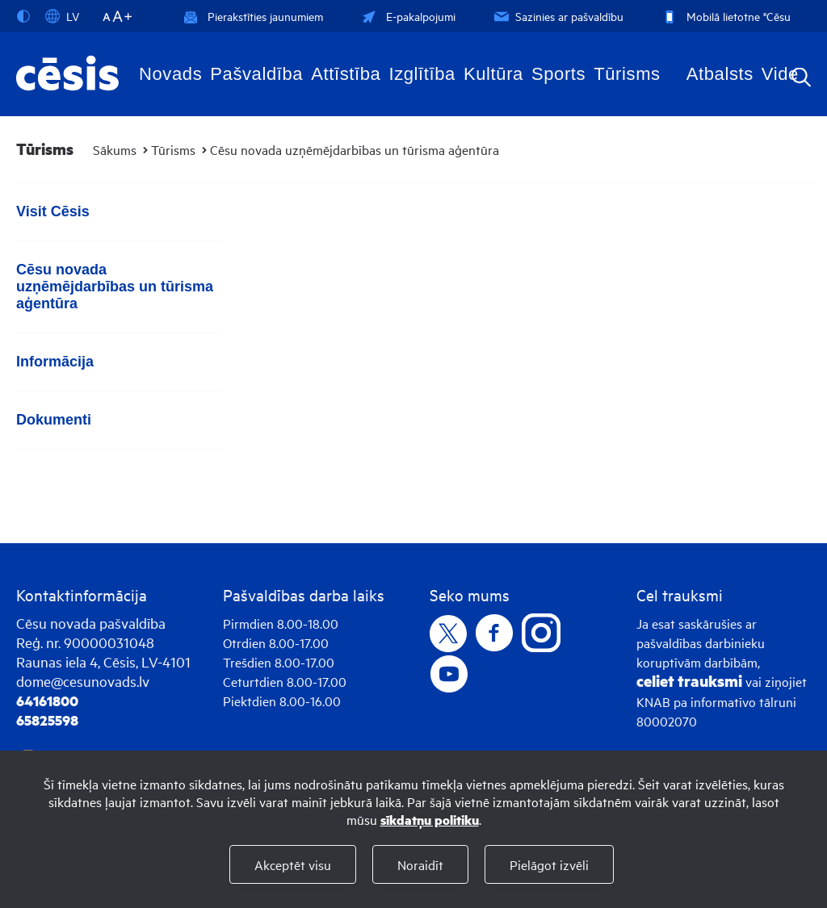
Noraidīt (420, 864)
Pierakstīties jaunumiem (253, 15)
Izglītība (421, 74)
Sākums (114, 149)
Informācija (55, 362)
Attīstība (345, 74)
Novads (170, 74)
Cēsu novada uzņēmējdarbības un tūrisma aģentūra (354, 149)
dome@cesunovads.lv (82, 681)
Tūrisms (627, 74)
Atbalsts (720, 74)
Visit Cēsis (53, 211)
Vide (780, 74)
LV (62, 16)
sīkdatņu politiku (429, 819)
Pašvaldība (256, 74)
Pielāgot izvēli (549, 864)
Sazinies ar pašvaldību (557, 15)
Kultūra (493, 74)
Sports (558, 74)
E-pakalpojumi (407, 15)
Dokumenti (53, 420)
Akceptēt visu (292, 864)
